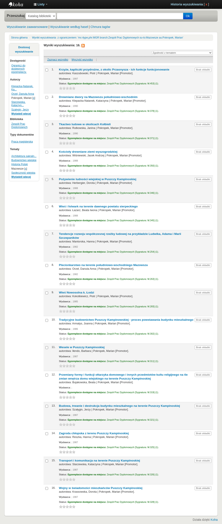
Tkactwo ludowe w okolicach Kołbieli (85, 124)
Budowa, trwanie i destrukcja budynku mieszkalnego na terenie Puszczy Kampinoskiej (119, 405)
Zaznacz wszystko (57, 59)
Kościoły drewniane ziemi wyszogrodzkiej (88, 151)
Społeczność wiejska (23, 172)
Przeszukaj (16, 16)
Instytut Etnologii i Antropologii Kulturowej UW (19, 4)
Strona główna (19, 37)
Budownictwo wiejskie (23, 160)
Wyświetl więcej (21, 113)
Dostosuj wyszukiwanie (24, 49)
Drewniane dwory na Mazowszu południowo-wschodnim (98, 97)
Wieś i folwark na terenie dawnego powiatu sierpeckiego (98, 206)
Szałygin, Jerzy (20, 109)
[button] (40, 4)
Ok (188, 16)
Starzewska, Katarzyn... (18, 104)
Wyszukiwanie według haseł (69, 27)
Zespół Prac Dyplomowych (19, 125)
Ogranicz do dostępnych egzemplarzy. (18, 69)
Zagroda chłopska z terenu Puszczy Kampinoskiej (94, 433)
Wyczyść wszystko (82, 59)
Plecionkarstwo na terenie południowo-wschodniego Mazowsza (103, 265)
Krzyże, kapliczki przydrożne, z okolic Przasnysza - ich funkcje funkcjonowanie (114, 69)
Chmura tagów (100, 27)
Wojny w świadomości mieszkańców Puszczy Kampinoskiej (100, 488)
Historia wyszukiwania (187, 4)
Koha (214, 519)
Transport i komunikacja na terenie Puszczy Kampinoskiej (99, 460)
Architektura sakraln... (23, 156)
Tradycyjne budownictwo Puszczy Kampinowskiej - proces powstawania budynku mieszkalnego (126, 319)
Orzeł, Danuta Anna (22, 93)
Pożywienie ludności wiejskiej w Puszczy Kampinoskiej (97, 179)
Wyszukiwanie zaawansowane (27, 27)
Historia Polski (19, 164)
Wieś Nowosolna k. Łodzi (76, 292)
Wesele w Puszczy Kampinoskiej (82, 347)
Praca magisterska (22, 141)
